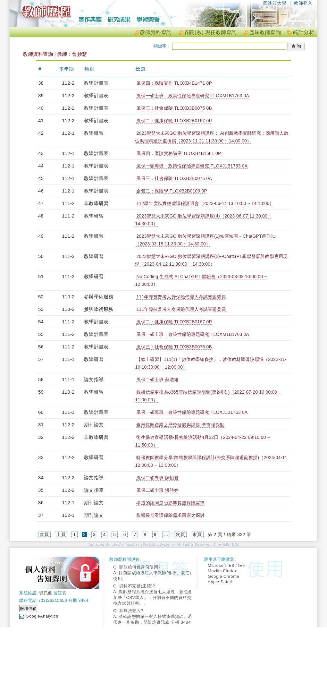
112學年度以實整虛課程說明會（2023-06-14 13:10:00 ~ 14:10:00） (205, 203)
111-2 (68, 203)
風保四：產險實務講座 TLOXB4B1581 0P (178, 153)
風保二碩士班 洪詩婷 (157, 490)
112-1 (68, 133)
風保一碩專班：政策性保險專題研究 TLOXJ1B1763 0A (191, 165)
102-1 (68, 515)
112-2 (68, 83)
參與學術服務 (98, 296)
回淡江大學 (275, 3)
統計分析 (303, 32)
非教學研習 (96, 203)
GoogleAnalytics (42, 616)
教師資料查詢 (156, 32)
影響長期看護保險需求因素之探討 (170, 515)
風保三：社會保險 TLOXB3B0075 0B (174, 108)
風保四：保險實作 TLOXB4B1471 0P (174, 83)
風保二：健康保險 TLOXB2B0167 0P (174, 120)
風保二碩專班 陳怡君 (157, 477)
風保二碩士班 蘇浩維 (157, 379)
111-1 (68, 359)
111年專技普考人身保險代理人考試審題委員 (181, 296)
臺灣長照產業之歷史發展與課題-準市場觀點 (180, 424)
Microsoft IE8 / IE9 (226, 565)
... (166, 534)
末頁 (197, 534)
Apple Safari (220, 581)
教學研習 (94, 133)
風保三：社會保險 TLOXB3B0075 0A (174, 178)
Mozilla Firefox (222, 570)
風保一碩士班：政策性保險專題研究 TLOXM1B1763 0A (192, 95)
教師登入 (303, 3)
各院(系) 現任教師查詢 (210, 32)
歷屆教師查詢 (265, 32)
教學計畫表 (96, 83)
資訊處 (45, 593)
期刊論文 (94, 424)
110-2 (68, 296)
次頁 (180, 534)
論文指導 (94, 379)
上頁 (61, 534)
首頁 (44, 534)
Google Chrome (223, 576)
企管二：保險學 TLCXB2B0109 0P (171, 190)
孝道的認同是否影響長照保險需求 (170, 502)
